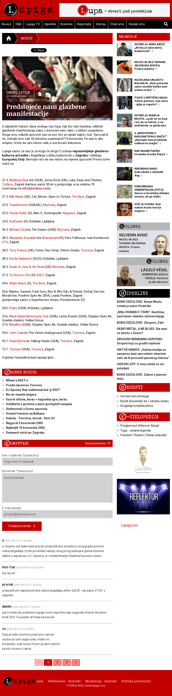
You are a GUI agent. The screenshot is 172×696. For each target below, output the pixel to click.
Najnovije (128, 37)
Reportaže (84, 24)
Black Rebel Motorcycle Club (29, 316)
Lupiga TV (33, 24)
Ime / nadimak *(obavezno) (57, 460)
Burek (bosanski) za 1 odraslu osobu (144, 401)
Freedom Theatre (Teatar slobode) (143, 435)
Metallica (15, 324)
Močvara (49, 205)
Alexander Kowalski (22, 238)
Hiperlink (50, 24)
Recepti (131, 388)
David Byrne (17, 341)
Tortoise (15, 349)
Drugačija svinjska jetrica (136, 405)
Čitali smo (117, 24)
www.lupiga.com (95, 685)
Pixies (13, 308)
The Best (78, 197)
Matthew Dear (19, 180)
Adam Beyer (17, 283)
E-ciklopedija (139, 417)
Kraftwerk (16, 221)
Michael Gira (17, 230)
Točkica (7, 184)
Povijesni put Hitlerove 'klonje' (140, 425)
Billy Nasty (16, 197)
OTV (5, 242)
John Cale (16, 333)
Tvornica (87, 250)
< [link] (39, 662)
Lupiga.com (129, 525)
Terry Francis (18, 250)
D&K (19, 24)
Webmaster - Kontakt (64, 681)
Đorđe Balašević (20, 258)
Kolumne (66, 24)
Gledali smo (137, 24)
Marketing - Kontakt (101, 681)
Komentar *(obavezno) (57, 486)
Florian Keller (18, 213)
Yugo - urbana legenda (135, 430)
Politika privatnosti (136, 681)
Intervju (101, 24)
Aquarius (69, 213)
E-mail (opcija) (57, 512)
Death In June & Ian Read (26, 267)
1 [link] (48, 662)
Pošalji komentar (22, 526)
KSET (40, 275)
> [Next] (76, 662)
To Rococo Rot (19, 275)
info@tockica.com (35, 188)
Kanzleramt (51, 238)
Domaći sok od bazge (134, 396)
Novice (27, 38)
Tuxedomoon (18, 205)
